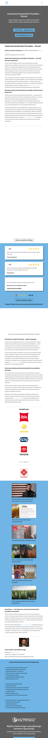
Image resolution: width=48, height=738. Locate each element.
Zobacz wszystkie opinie (24, 300)
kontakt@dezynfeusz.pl (24, 35)
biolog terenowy (15, 652)
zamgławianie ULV (18, 398)
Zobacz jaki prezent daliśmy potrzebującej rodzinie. (24, 540)
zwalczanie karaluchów (33, 85)
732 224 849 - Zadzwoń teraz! (24, 30)
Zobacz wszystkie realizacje (24, 240)
